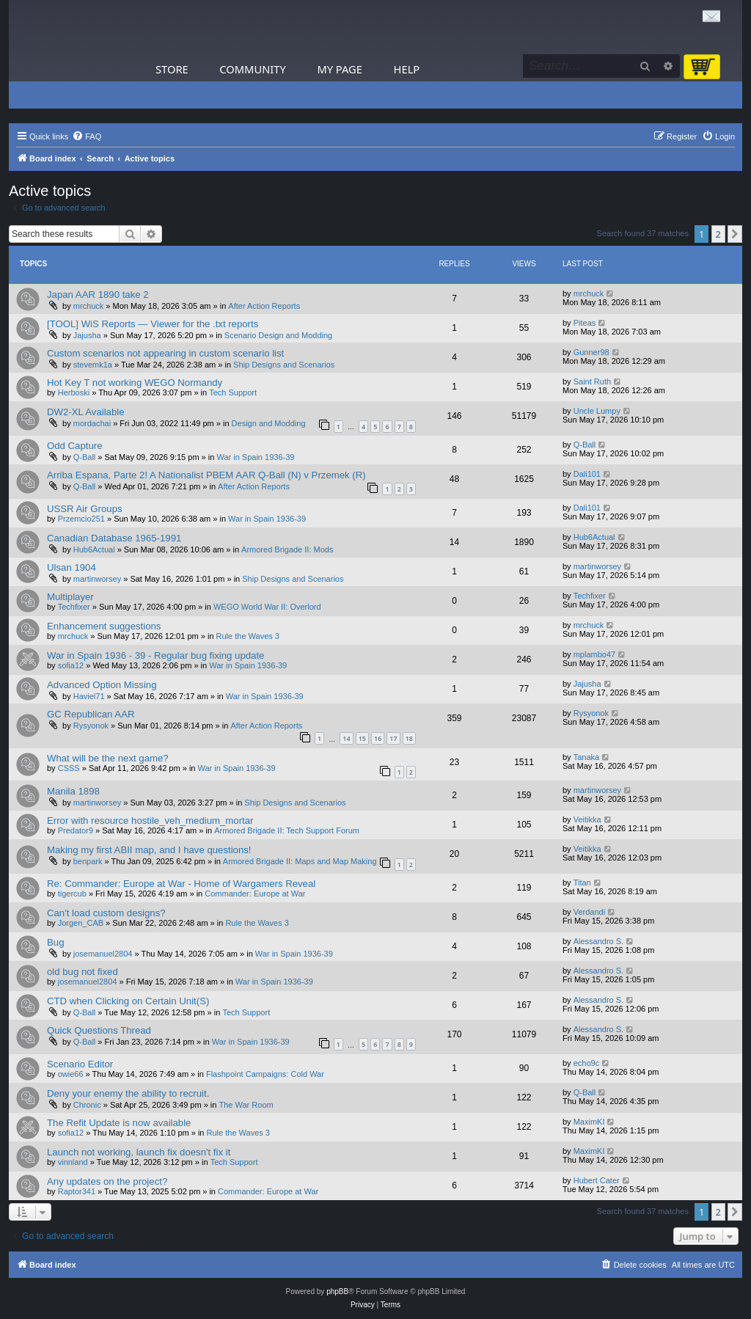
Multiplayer (70, 596)
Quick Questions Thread (99, 1030)
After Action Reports (264, 306)
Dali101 (587, 473)
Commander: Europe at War (255, 893)
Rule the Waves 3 (247, 636)
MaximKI (589, 1121)
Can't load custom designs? (106, 912)
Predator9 (75, 830)
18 (409, 738)
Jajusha (87, 335)
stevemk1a (92, 364)
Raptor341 (76, 1191)
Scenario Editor (80, 1064)
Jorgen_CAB (80, 922)
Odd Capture (75, 445)
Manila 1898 (73, 791)
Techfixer (74, 606)
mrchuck (88, 306)
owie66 (71, 1074)
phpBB (337, 1291)
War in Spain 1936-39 (255, 457)
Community (252, 69)
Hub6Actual (94, 549)
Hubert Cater (597, 1180)
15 (362, 738)
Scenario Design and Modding (278, 335)
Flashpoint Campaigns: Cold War (265, 1074)
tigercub (72, 893)
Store (171, 69)
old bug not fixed (82, 971)
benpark (88, 861)
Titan (582, 882)
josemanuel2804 (103, 953)
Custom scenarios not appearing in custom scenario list (165, 353)
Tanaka (586, 757)
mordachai (92, 423)
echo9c (586, 1063)
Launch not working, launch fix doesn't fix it (138, 1152)
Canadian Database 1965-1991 (114, 538)
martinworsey (97, 578)
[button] (735, 234)
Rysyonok (91, 725)
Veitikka (587, 819)
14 (346, 738)
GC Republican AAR (90, 714)
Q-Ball (84, 457)
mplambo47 (594, 654)
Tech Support (233, 392)
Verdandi (589, 911)
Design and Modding (269, 423)
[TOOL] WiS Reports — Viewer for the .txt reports (152, 323)
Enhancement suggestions (104, 626)
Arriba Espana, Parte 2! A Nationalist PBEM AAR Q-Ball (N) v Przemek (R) (206, 475)
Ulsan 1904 (71, 567)
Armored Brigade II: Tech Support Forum (286, 830)
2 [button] (718, 234)
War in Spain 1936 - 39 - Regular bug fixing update (155, 655)
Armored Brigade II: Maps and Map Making (300, 861)
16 (377, 738)
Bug (55, 942)
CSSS (69, 768)
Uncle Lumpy (597, 410)
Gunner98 (591, 352)
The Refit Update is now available (119, 1122)
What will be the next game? (108, 758)
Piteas (585, 322)
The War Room (246, 1104)
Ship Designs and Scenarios (283, 364)
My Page (339, 69)
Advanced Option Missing (102, 684)
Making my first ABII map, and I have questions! (149, 849)
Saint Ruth (592, 381)
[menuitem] (86, 136)
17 (393, 738)
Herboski (73, 392)
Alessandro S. (598, 941)
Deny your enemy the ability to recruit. (128, 1093)
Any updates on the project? (107, 1181)
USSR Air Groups (84, 508)
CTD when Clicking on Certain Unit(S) (128, 1000)
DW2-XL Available (86, 411)
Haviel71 (89, 696)
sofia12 (71, 665)
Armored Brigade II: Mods (287, 549)
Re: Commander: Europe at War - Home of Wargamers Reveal (181, 883)
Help (407, 69)
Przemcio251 (81, 518)
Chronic (87, 1104)
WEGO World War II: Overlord (267, 606)
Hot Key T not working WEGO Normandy (134, 382)
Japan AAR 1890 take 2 (98, 294)
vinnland (73, 1162)
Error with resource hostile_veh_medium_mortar (150, 820)
